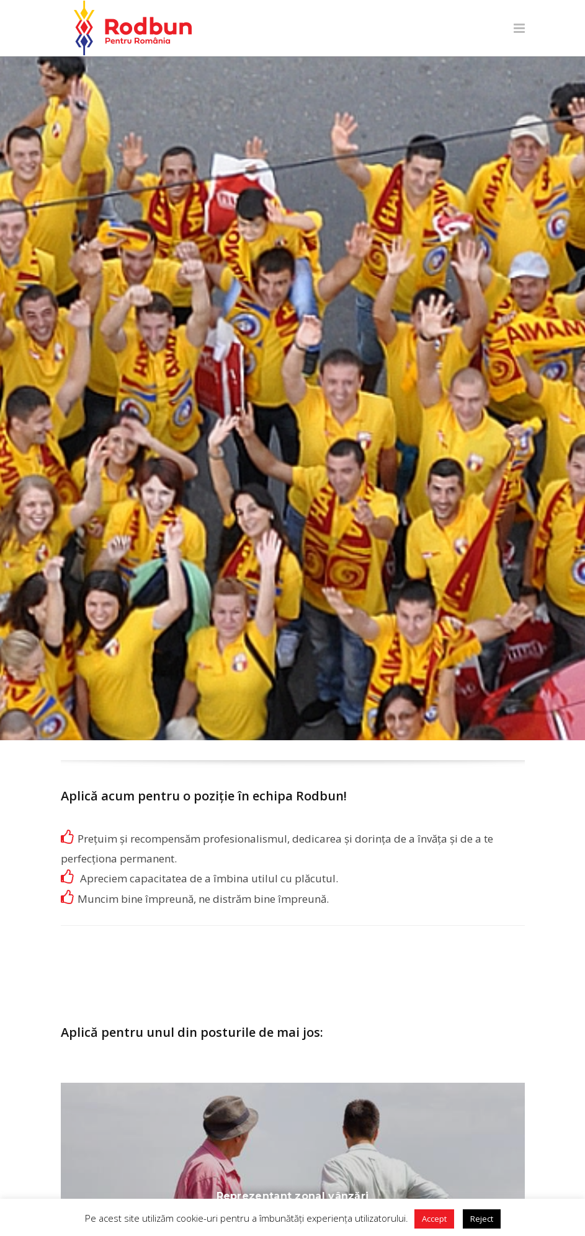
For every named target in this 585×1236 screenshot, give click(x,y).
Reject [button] (481, 1218)
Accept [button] (434, 1218)
